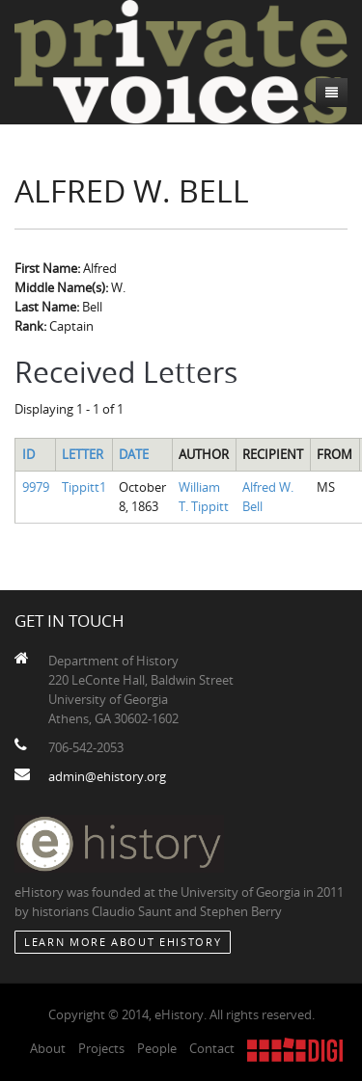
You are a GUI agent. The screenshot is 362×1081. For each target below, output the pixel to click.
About (48, 1048)
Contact (212, 1048)
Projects (101, 1048)
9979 (35, 487)
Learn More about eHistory (122, 941)
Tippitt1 (84, 487)
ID (28, 454)
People (157, 1048)
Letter (82, 454)
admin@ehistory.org (107, 776)
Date (134, 454)
